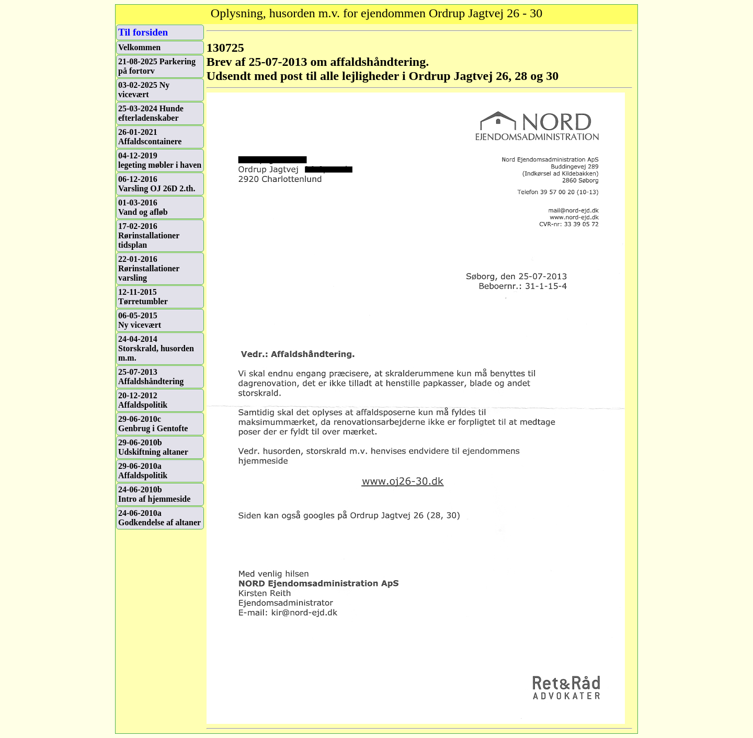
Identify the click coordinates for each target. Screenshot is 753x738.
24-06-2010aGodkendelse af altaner (159, 518)
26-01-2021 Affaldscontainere (149, 137)
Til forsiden (143, 32)
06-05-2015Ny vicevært (139, 320)
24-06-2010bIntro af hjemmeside (154, 494)
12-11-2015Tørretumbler (143, 296)
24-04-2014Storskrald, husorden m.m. (156, 348)
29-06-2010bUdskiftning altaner (153, 447)
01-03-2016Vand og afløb (143, 207)
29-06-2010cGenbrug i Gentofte (153, 423)
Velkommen (139, 47)
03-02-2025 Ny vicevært (143, 89)
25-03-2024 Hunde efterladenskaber (151, 113)
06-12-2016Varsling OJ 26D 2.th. (156, 184)
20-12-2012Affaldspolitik (142, 400)
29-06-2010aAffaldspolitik (142, 471)
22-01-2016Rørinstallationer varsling (148, 268)
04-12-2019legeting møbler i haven (159, 160)
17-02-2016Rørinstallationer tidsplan (148, 235)
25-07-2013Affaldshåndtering (151, 376)
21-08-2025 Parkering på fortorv (157, 66)
